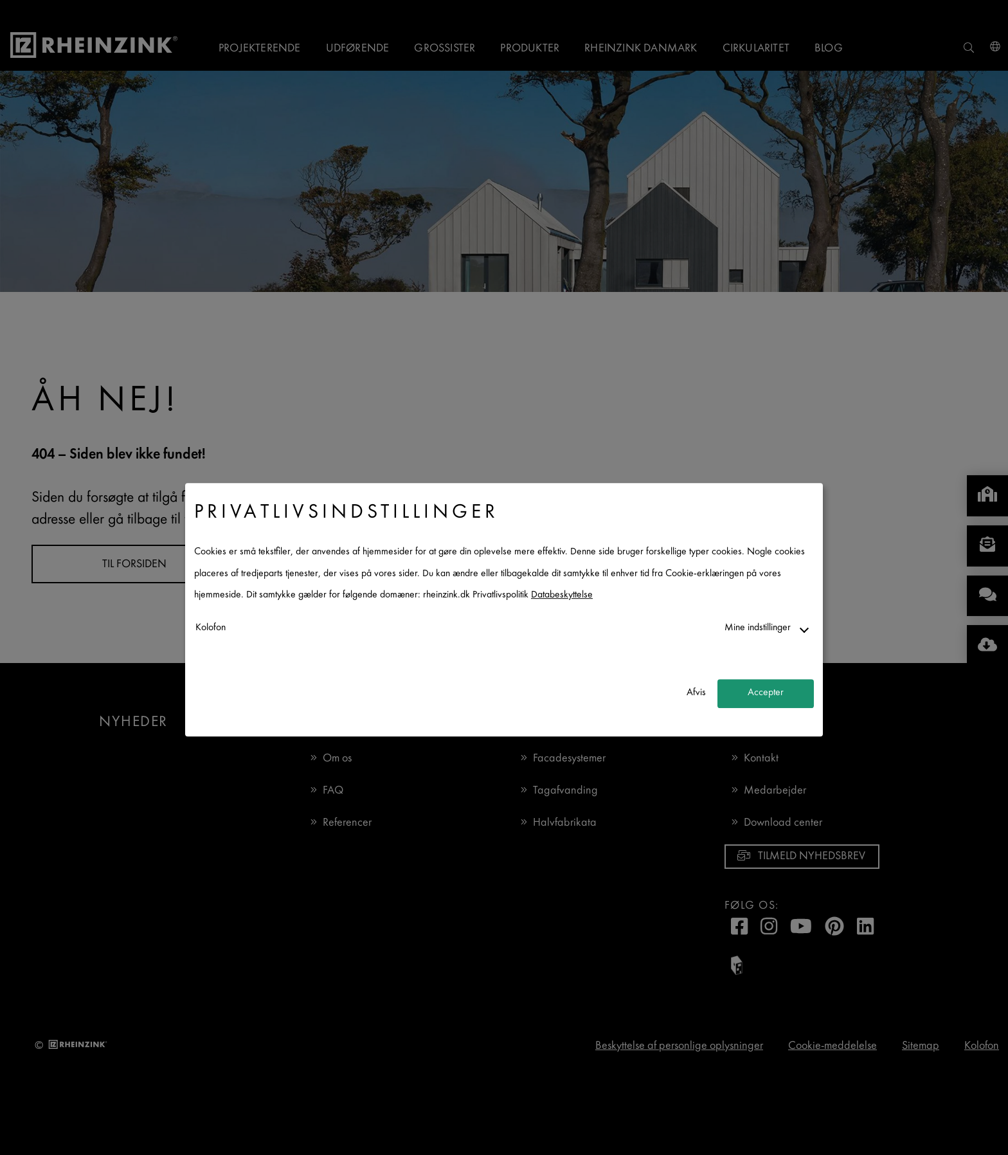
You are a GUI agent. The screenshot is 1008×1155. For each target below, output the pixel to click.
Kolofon (210, 628)
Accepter (766, 693)
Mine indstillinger (757, 628)
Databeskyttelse (562, 596)
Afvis (696, 693)
